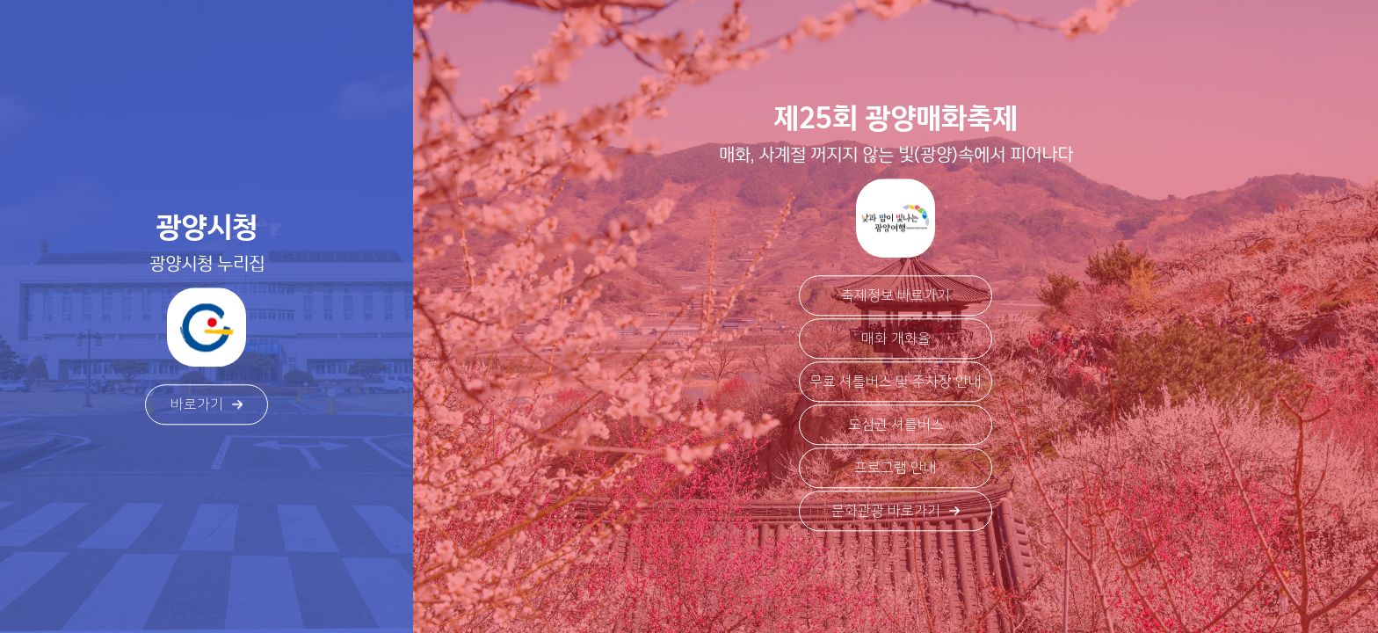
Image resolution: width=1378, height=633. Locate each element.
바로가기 (206, 405)
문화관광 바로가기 (895, 512)
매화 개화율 (896, 339)
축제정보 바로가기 (895, 296)
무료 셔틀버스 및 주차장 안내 (895, 382)
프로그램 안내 (895, 469)
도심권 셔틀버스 (896, 425)
